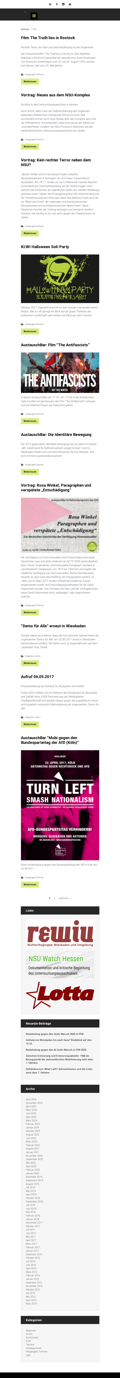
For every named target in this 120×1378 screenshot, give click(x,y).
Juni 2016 (31, 1265)
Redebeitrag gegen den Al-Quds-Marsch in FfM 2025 (56, 1050)
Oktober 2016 (33, 1258)
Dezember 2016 (34, 1254)
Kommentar (32, 1337)
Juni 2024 (31, 1113)
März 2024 (31, 1120)
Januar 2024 (32, 1127)
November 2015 (34, 1286)
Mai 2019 (31, 1191)
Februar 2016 (33, 1275)
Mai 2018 (31, 1212)
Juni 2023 (31, 1138)
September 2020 (34, 1159)
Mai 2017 (31, 1237)
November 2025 (34, 1103)
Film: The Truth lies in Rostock (48, 38)
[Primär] (34, 15)
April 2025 (31, 1106)
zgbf (28, 1355)
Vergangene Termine (34, 74)
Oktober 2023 (33, 1131)
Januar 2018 (32, 1219)
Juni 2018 (31, 1208)
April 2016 (31, 1268)
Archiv (38, 656)
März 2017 (31, 1244)
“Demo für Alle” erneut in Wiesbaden (53, 626)
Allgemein (29, 656)
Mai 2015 (31, 1296)
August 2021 (32, 1148)
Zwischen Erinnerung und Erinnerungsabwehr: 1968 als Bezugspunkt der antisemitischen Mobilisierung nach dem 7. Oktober (59, 1059)
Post (28, 1341)
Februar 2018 (33, 1215)
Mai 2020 (31, 1163)
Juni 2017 (31, 1233)
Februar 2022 (33, 1145)
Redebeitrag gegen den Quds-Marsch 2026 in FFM (54, 1034)
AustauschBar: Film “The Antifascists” (55, 345)
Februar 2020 (33, 1170)
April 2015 (31, 1300)
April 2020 (31, 1166)
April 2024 (31, 1117)
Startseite (25, 29)
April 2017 (31, 1240)
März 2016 (31, 1272)
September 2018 (34, 1201)
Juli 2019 (30, 1187)
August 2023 (32, 1134)
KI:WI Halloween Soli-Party (45, 247)
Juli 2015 (30, 1293)
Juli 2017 (30, 1229)
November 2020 (34, 1156)
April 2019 (31, 1194)
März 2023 (31, 1141)
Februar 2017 (33, 1247)
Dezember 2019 (34, 1177)
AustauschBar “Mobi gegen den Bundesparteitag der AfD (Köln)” (50, 740)
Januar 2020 (32, 1173)
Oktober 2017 (33, 1226)
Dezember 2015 (34, 1282)
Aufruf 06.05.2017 (37, 676)
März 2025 (31, 1110)
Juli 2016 (30, 1261)
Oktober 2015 (33, 1289)
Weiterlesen (30, 81)
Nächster (64, 898)
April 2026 (31, 1099)
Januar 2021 (32, 1152)
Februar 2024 (33, 1124)
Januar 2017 (32, 1251)
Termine (30, 1344)
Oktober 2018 (33, 1198)
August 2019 (32, 1184)
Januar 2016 (32, 1279)
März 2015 (31, 1303)
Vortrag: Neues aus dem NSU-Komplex (55, 95)
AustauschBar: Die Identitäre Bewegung (56, 434)
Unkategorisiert (33, 1348)
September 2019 (34, 1180)
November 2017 (34, 1222)
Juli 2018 (30, 1205)
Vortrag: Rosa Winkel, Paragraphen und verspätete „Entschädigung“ (56, 487)
